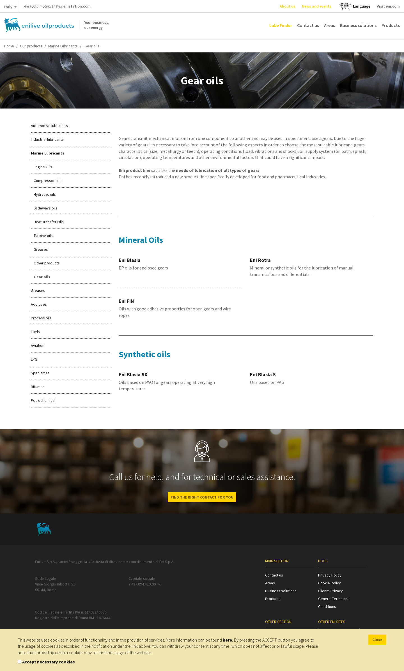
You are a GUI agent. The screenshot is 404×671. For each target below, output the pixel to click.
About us (287, 6)
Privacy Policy (329, 575)
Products (391, 25)
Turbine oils (43, 235)
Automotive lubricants (49, 125)
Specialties (40, 372)
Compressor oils (47, 180)
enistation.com (77, 6)
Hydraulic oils (45, 194)
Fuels (35, 331)
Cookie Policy (329, 582)
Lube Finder (280, 25)
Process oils (41, 317)
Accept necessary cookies (48, 662)
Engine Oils (43, 166)
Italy (10, 7)
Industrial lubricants (47, 139)
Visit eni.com (388, 6)
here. (228, 640)
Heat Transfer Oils (49, 221)
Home (9, 46)
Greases (41, 249)
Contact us (308, 25)
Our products (31, 46)
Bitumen (38, 386)
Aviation (37, 345)
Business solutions (358, 25)
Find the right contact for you (202, 497)
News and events (316, 6)
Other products (47, 263)
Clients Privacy (330, 590)
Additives (39, 304)
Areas (329, 25)
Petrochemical (43, 400)
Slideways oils (46, 208)
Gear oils (42, 276)
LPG (34, 359)
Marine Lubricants (63, 46)
